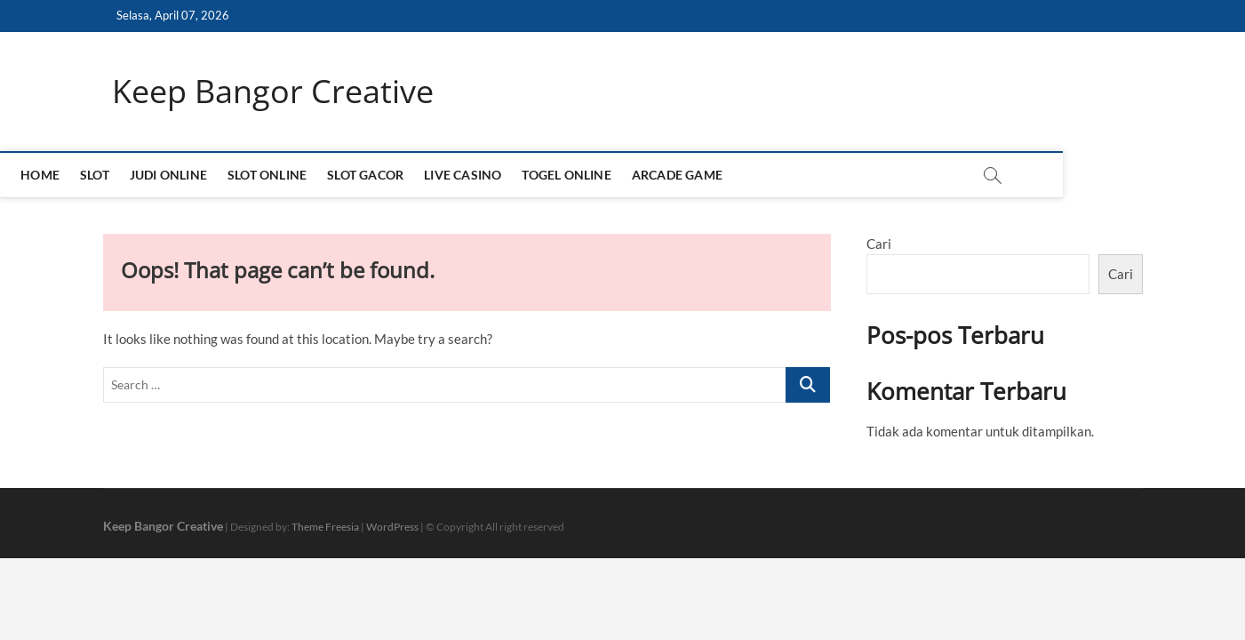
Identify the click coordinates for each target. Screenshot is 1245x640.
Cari (878, 244)
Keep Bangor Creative (273, 91)
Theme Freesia (325, 526)
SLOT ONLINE (357, 174)
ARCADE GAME (767, 174)
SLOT (185, 174)
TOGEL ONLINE (657, 174)
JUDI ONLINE (259, 174)
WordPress (392, 526)
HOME (131, 174)
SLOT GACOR (457, 174)
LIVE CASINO (554, 174)
